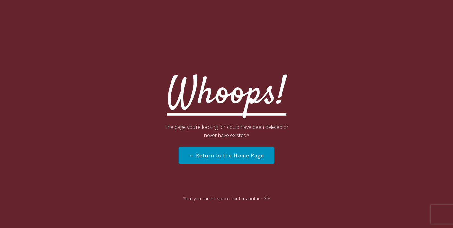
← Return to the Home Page (226, 155)
